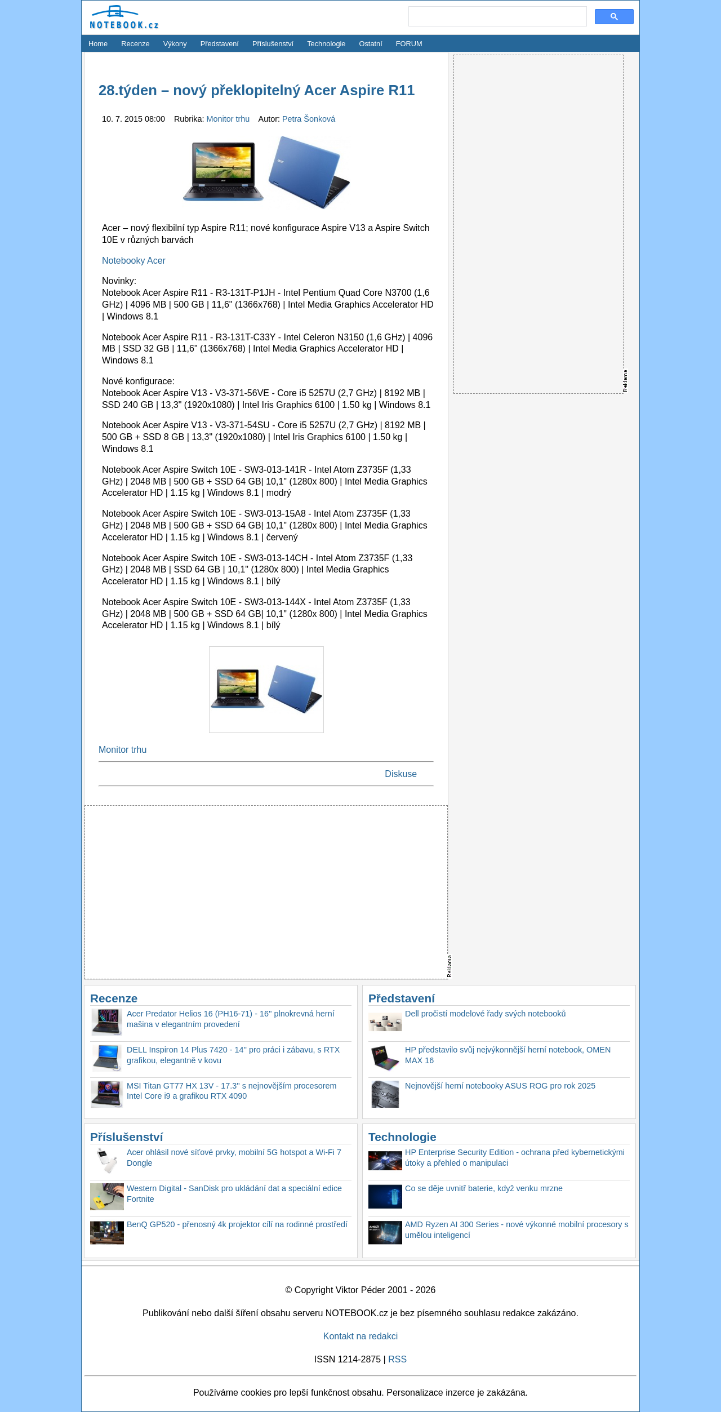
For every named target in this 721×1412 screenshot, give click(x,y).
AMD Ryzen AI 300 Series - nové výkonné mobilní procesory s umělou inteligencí (517, 1230)
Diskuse (401, 774)
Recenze (135, 43)
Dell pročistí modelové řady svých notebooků (485, 1013)
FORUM (409, 43)
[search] (496, 17)
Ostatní (370, 43)
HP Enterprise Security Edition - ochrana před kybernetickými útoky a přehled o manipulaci (515, 1157)
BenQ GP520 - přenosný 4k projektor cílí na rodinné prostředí (237, 1224)
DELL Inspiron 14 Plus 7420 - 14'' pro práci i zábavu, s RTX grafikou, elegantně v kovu (233, 1055)
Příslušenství (272, 43)
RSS (397, 1359)
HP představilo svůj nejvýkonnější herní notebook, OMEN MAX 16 (508, 1055)
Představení (220, 43)
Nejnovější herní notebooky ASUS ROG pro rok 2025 (500, 1085)
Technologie (326, 43)
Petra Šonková (308, 118)
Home (98, 43)
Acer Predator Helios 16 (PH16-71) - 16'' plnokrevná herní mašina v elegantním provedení (231, 1019)
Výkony (175, 43)
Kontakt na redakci (360, 1336)
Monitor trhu (229, 118)
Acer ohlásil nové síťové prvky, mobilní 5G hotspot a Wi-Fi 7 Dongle (234, 1157)
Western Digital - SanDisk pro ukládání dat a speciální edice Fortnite (234, 1194)
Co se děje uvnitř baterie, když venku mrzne (484, 1188)
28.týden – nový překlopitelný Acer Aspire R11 (257, 90)
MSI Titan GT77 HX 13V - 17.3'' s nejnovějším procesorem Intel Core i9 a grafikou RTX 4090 (232, 1091)
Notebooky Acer (134, 260)
